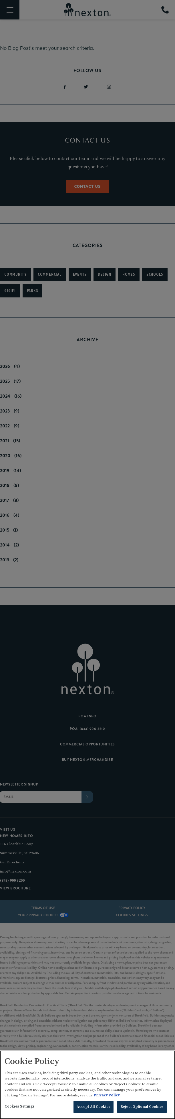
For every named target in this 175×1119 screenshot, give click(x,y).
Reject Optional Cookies (142, 1108)
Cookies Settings (20, 1108)
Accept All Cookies (93, 1108)
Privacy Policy (107, 1096)
